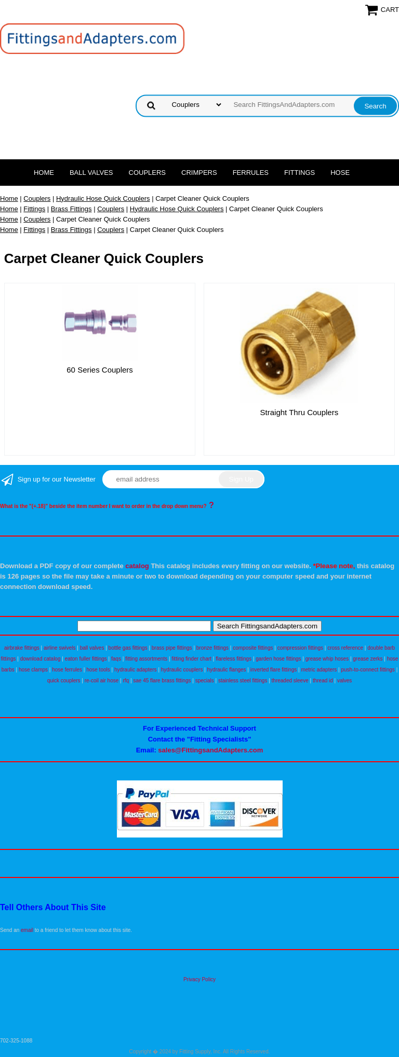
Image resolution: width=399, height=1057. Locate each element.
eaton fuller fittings (86, 659)
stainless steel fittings (243, 680)
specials (204, 680)
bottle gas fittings (128, 648)
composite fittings (253, 648)
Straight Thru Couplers (299, 412)
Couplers (147, 172)
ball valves (92, 648)
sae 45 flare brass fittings (162, 680)
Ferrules (251, 172)
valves (344, 680)
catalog (137, 566)
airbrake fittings (21, 648)
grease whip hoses (327, 659)
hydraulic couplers (182, 669)
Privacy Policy (199, 979)
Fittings (299, 172)
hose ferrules (67, 669)
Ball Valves (91, 172)
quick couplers (64, 680)
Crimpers (199, 172)
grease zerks (367, 659)
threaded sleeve (290, 680)
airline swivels (60, 648)
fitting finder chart (191, 659)
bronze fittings (212, 648)
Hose (340, 172)
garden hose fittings (278, 659)
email (27, 930)
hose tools (98, 669)
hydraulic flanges (226, 669)
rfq (126, 680)
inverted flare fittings (273, 669)
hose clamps (33, 669)
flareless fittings (233, 659)
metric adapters (319, 669)
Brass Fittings (71, 209)
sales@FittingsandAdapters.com (210, 750)
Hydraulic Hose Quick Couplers (103, 198)
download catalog (40, 659)
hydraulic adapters (135, 669)
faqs (116, 659)
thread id (323, 680)
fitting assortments (146, 659)
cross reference (345, 648)
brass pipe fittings (172, 648)
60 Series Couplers (99, 369)
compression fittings (300, 648)
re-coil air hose (102, 680)
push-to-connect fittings (367, 669)
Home (44, 172)
